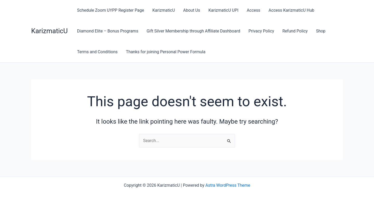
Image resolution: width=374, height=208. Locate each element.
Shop (320, 31)
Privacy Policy (261, 31)
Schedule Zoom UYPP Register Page (110, 10)
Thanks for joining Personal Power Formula (165, 51)
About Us (191, 10)
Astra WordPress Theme (227, 185)
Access (253, 10)
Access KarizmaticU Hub (291, 10)
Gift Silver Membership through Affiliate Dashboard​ (193, 31)
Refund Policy (295, 31)
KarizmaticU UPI (223, 10)
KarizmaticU (49, 31)
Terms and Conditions (97, 51)
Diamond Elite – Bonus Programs (107, 31)
